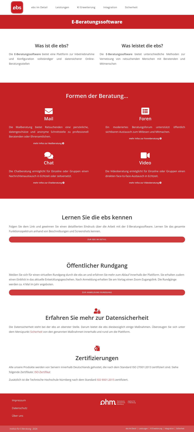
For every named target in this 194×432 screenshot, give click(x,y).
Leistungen (143, 428)
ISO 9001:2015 (106, 379)
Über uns (17, 415)
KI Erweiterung (156, 428)
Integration (169, 428)
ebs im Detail (131, 428)
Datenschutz (19, 408)
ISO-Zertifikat (42, 372)
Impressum (19, 400)
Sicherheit (36, 331)
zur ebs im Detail (97, 239)
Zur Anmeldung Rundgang (97, 292)
